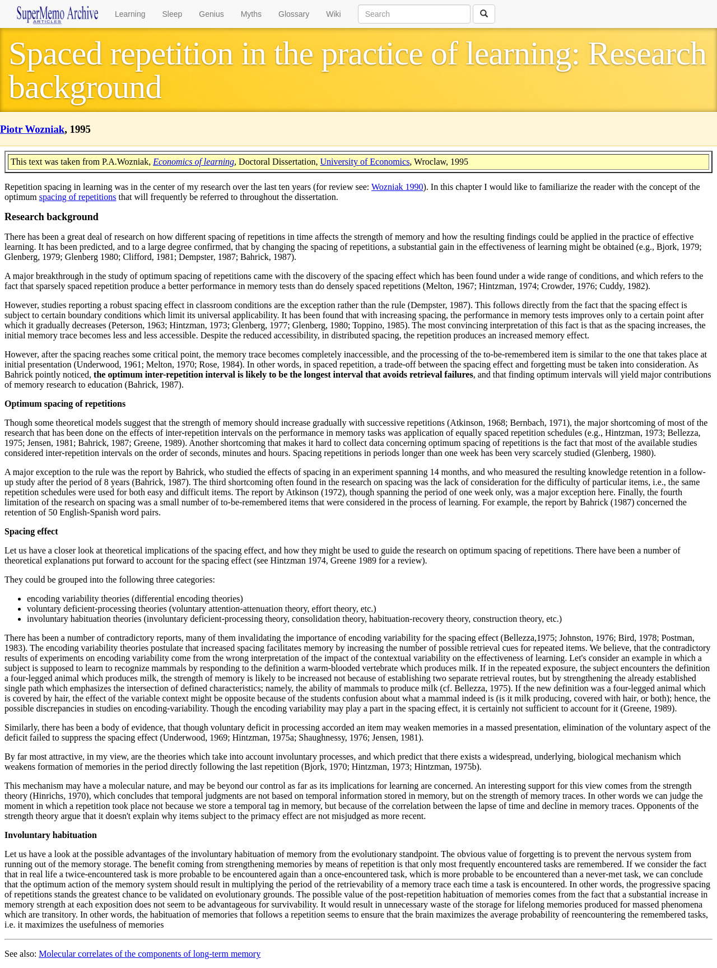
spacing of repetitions (78, 197)
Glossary (293, 14)
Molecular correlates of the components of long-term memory (149, 953)
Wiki (333, 14)
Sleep (172, 14)
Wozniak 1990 (397, 187)
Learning (130, 14)
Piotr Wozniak (32, 129)
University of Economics (364, 161)
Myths (251, 14)
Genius (211, 14)
